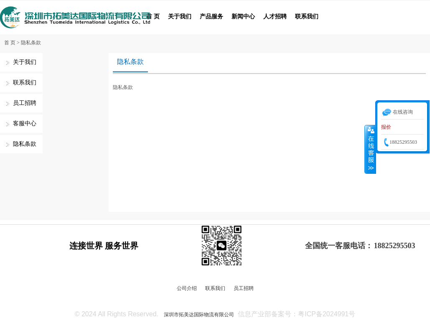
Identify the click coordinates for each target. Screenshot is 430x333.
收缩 (370, 149)
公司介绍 (187, 288)
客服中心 (24, 123)
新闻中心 (243, 16)
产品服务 (211, 16)
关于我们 (179, 16)
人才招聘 (275, 16)
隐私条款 (31, 43)
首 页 (153, 16)
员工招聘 (24, 103)
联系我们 (306, 16)
